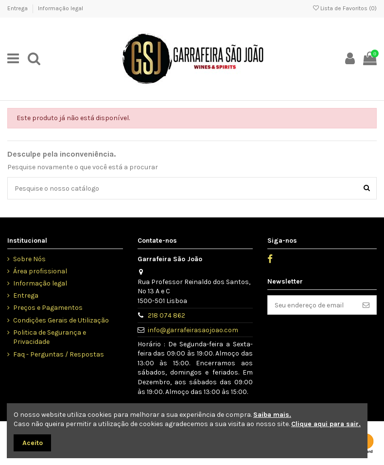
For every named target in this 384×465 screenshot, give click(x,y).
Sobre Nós (29, 259)
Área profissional (40, 271)
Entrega (18, 8)
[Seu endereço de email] (312, 305)
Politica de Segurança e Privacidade (49, 337)
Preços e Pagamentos (48, 308)
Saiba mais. (272, 415)
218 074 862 (166, 315)
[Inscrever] (366, 305)
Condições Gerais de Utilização (61, 320)
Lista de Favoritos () (345, 8)
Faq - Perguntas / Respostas (58, 354)
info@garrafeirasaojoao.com (193, 330)
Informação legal (60, 8)
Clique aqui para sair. (326, 424)
